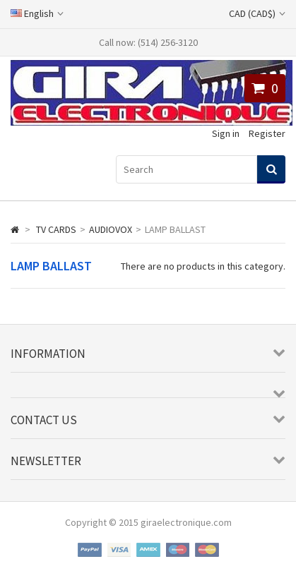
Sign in (225, 133)
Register (267, 133)
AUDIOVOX (110, 229)
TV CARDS (56, 229)
